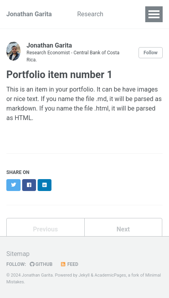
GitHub (41, 264)
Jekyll (83, 275)
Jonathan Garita (29, 14)
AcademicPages (110, 275)
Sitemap (18, 254)
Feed (69, 264)
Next (123, 229)
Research (90, 14)
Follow (151, 52)
